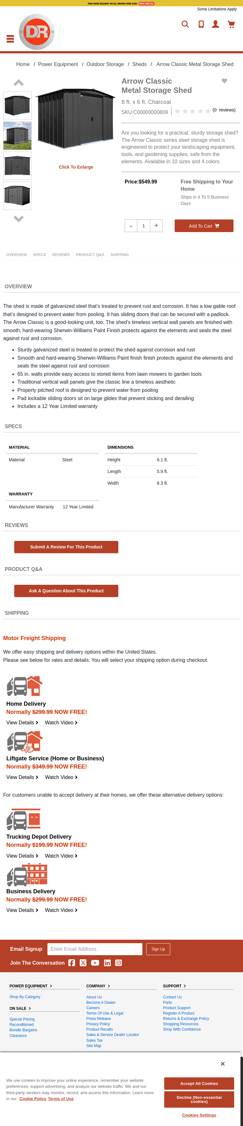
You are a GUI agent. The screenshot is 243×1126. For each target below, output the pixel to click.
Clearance (18, 1035)
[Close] (223, 1064)
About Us (94, 997)
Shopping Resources (180, 1024)
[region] (120, 1088)
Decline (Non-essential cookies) (199, 1099)
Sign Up (158, 949)
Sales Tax (94, 1040)
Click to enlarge (76, 167)
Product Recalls (99, 1029)
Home (23, 64)
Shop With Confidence (182, 1029)
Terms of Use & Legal (104, 1013)
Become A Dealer (101, 1002)
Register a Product (178, 1013)
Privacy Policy (98, 1024)
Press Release (98, 1018)
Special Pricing (21, 1019)
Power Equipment (58, 64)
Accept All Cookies (199, 1083)
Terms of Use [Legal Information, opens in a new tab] (60, 1098)
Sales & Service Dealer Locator (112, 1035)
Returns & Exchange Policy (186, 1018)
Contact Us (172, 997)
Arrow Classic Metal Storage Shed (195, 64)
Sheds (139, 64)
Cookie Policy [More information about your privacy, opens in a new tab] (32, 1098)
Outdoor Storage (105, 64)
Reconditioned (21, 1024)
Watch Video (61, 722)
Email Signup (26, 949)
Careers (93, 1008)
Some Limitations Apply (217, 9)
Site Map (93, 1046)
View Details (22, 722)
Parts (167, 1002)
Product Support (176, 1008)
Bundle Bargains (23, 1030)
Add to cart (204, 226)
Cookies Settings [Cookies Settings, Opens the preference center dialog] (199, 1115)
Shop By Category (24, 997)
